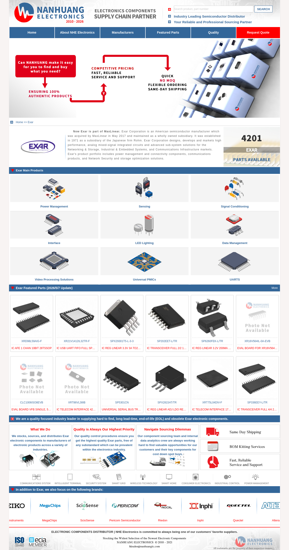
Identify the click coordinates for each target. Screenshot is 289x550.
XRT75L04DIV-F (212, 402)
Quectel (240, 520)
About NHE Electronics (77, 32)
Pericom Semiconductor (127, 520)
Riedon (164, 520)
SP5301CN (122, 402)
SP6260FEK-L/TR (212, 341)
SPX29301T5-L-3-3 (121, 341)
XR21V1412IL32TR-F (77, 341)
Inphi (202, 520)
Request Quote (258, 32)
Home (32, 32)
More (275, 288)
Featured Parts (168, 32)
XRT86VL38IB (77, 402)
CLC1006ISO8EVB (31, 402)
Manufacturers (122, 32)
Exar (30, 122)
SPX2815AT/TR (167, 402)
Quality (213, 32)
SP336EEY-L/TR (257, 402)
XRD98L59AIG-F (31, 341)
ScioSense (89, 520)
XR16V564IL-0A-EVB (257, 341)
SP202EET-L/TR (167, 341)
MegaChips (51, 520)
